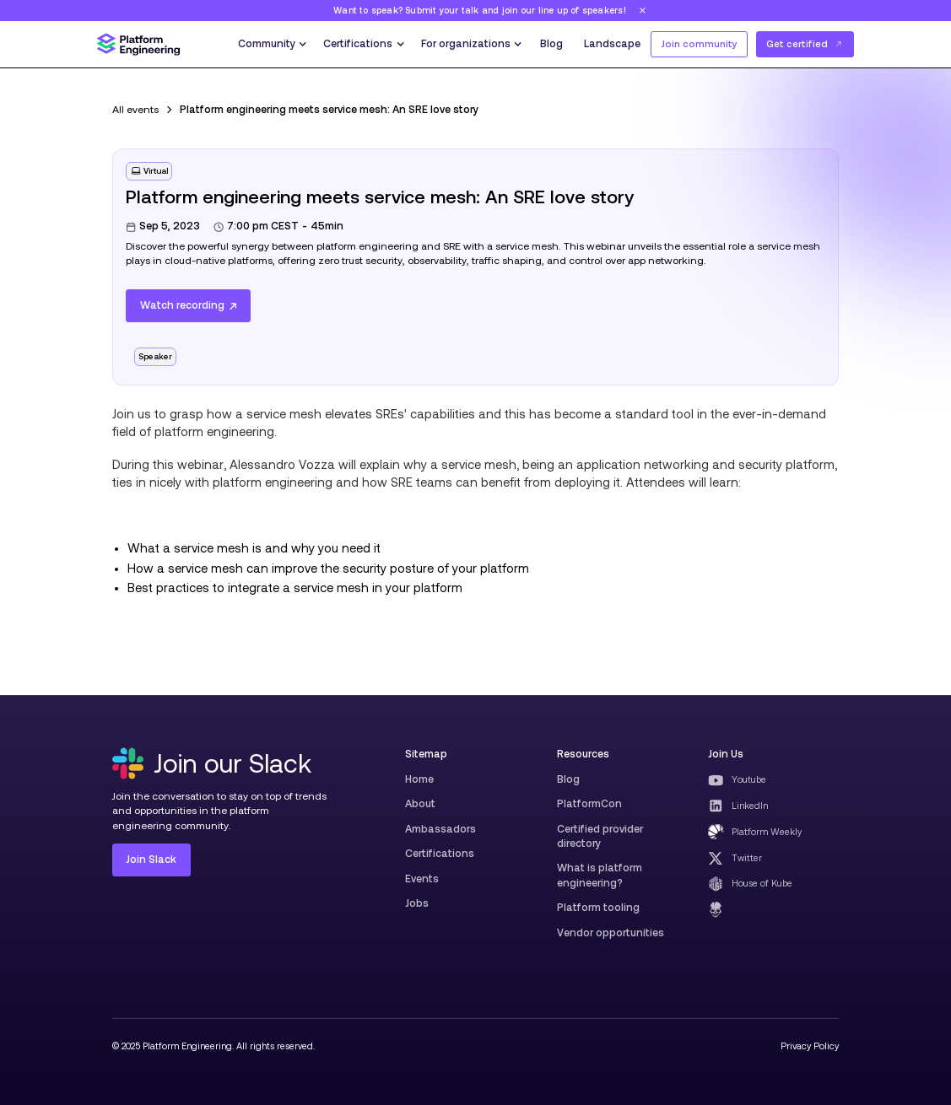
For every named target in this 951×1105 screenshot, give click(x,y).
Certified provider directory (600, 836)
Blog (551, 44)
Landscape (612, 44)
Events (422, 879)
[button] (272, 44)
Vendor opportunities (610, 933)
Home (419, 779)
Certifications (439, 854)
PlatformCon (589, 804)
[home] (138, 44)
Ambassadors (440, 829)
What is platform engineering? (599, 875)
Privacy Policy (810, 1046)
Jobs (417, 903)
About (420, 804)
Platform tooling (598, 908)
